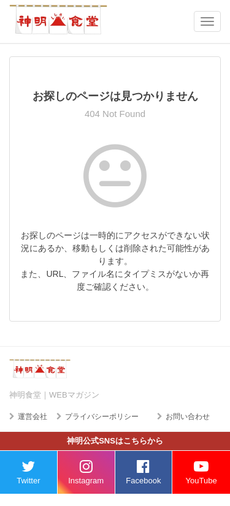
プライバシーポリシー (102, 416)
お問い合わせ (188, 416)
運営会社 (32, 416)
